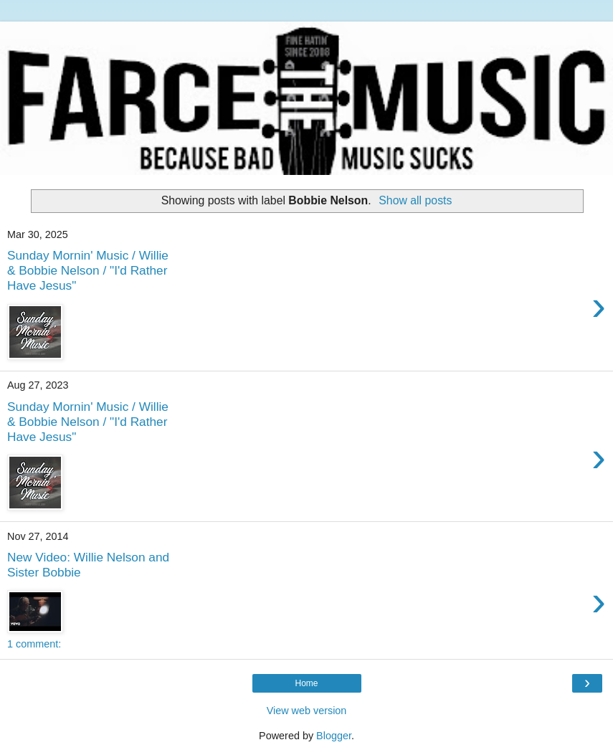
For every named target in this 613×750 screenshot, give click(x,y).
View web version (307, 710)
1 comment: (34, 644)
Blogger (333, 735)
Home (306, 683)
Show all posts (415, 200)
